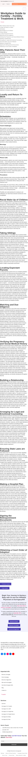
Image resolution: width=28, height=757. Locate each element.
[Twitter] (5, 654)
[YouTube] (13, 654)
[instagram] (7, 654)
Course (2, 22)
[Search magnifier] (25, 4)
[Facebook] (2, 654)
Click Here (9, 737)
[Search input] (18, 4)
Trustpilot (3, 694)
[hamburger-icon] (24, 9)
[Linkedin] (10, 654)
